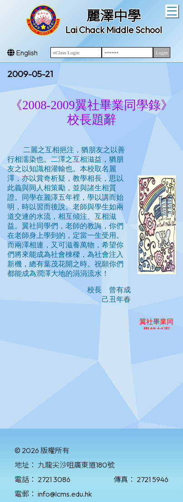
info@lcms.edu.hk (65, 493)
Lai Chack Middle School (113, 29)
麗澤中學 (113, 15)
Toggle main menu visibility (172, 9)
